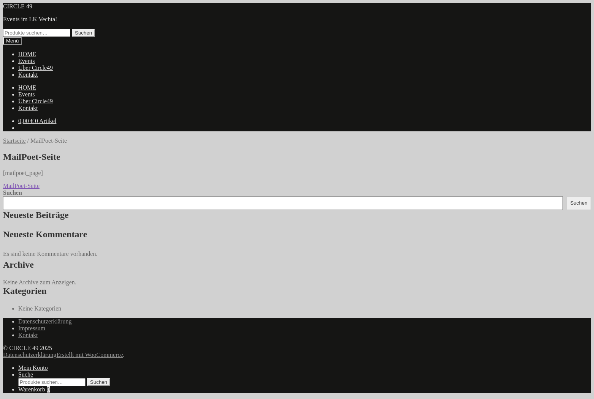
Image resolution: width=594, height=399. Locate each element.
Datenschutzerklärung (44, 321)
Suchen (83, 33)
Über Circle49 (35, 68)
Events (26, 61)
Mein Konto (33, 367)
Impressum (31, 328)
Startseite (14, 140)
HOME (27, 54)
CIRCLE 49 (17, 6)
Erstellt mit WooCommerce (89, 355)
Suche (25, 374)
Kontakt (28, 74)
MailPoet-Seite (21, 186)
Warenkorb (34, 389)
